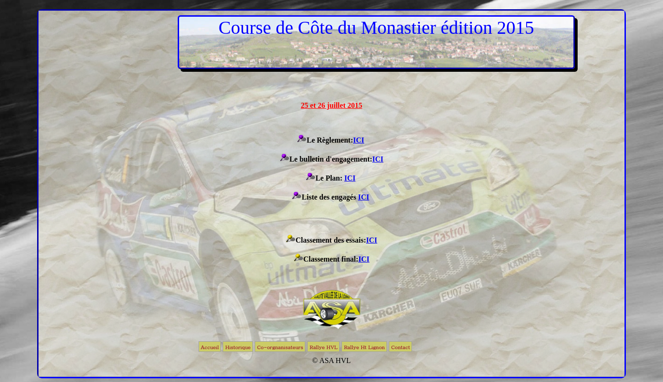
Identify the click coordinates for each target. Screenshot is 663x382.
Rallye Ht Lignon (364, 347)
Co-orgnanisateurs (280, 347)
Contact (400, 347)
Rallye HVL (323, 347)
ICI (358, 140)
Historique (238, 347)
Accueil (210, 347)
